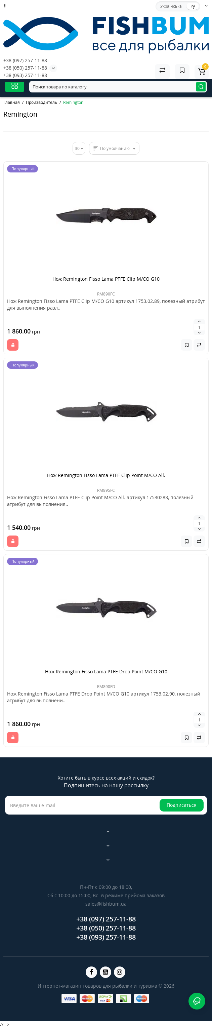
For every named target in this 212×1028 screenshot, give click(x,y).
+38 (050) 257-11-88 (25, 68)
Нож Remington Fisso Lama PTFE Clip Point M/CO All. (106, 475)
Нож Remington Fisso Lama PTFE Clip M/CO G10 (106, 279)
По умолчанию (115, 148)
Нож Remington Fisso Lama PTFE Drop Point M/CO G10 (106, 671)
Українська (171, 6)
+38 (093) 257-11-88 (25, 75)
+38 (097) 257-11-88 (25, 60)
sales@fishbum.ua (106, 904)
